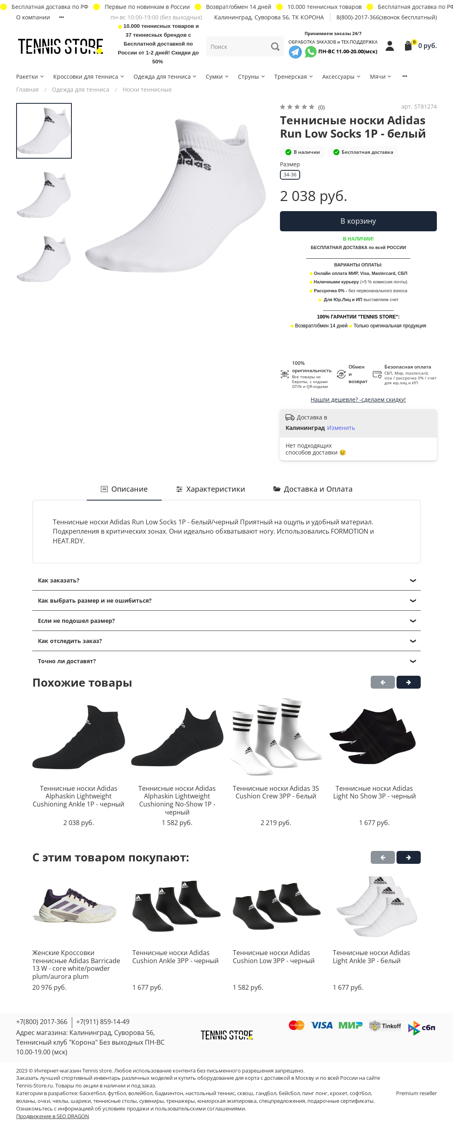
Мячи (381, 76)
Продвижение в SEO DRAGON (52, 1116)
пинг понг (315, 1093)
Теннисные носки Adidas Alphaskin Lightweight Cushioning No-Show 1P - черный (177, 800)
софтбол (360, 1093)
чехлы (60, 1101)
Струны (252, 76)
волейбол (140, 1093)
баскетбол (92, 1093)
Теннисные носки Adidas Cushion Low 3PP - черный (274, 956)
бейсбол (289, 1093)
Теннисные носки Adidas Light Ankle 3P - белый (371, 956)
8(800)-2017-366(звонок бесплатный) (386, 17)
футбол (117, 1093)
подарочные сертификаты (340, 1101)
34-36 (290, 174)
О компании (33, 17)
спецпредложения (282, 1101)
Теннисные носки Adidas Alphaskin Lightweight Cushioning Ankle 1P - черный (78, 796)
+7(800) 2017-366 (41, 1021)
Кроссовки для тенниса (89, 76)
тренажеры (180, 1101)
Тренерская (294, 76)
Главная (27, 89)
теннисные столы (115, 1101)
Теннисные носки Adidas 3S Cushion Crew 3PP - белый (276, 792)
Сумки (218, 76)
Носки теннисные (147, 89)
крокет (338, 1093)
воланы (25, 1101)
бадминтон (169, 1093)
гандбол (266, 1093)
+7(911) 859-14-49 (102, 1021)
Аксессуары (341, 76)
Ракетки (30, 76)
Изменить (341, 428)
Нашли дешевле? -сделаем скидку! (358, 399)
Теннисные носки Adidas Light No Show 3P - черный (374, 792)
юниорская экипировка (227, 1101)
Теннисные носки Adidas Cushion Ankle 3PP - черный (175, 956)
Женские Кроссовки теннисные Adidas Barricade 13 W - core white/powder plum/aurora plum (76, 964)
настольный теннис (210, 1093)
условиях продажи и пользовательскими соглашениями (173, 1108)
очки (44, 1101)
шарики (81, 1101)
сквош (245, 1093)
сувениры (151, 1101)
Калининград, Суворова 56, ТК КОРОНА (269, 17)
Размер (290, 164)
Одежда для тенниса (166, 76)
